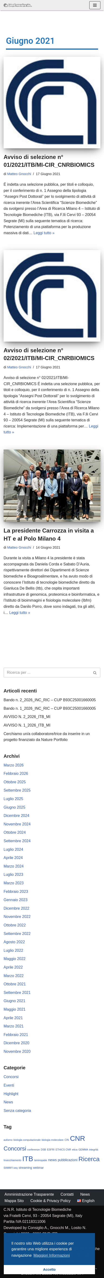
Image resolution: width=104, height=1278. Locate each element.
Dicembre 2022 (16, 908)
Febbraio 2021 (16, 1035)
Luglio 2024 (13, 849)
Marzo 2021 (14, 1026)
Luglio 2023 (13, 875)
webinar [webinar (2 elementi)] (38, 1167)
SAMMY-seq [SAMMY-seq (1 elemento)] (11, 1167)
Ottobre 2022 (15, 925)
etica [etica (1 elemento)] (75, 1149)
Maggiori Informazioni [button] (51, 1255)
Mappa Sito (14, 1201)
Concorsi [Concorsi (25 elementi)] (15, 1148)
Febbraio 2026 (16, 773)
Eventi (9, 1085)
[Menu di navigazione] (94, 5)
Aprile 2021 (13, 1018)
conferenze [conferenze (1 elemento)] (33, 1149)
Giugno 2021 (14, 1001)
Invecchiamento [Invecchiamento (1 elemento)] (12, 1160)
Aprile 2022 (13, 967)
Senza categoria (17, 1111)
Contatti (67, 1194)
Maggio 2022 (15, 959)
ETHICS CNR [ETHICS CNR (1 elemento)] (63, 1149)
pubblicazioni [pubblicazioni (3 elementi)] (67, 1160)
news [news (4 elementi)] (52, 1160)
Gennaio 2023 (16, 900)
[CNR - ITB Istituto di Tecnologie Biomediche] (18, 5)
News (8, 1102)
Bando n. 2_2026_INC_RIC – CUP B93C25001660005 (50, 700)
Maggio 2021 (15, 1009)
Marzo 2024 (14, 866)
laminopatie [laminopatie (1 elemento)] (40, 1160)
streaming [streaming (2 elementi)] (25, 1167)
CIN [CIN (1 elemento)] (67, 1139)
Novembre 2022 (17, 917)
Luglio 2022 (13, 950)
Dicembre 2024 (16, 816)
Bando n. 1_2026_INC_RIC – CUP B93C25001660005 (50, 708)
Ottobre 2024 (15, 832)
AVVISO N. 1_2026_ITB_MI (27, 725)
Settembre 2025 (17, 790)
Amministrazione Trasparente (29, 1194)
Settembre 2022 (17, 934)
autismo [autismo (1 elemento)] (8, 1139)
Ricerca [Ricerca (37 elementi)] (89, 1159)
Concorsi (11, 1077)
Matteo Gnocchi (19, 174)
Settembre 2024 (17, 841)
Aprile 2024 (13, 858)
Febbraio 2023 (16, 892)
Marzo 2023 (14, 883)
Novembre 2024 (17, 824)
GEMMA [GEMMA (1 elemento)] (83, 1149)
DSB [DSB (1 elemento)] (43, 1149)
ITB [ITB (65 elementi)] (27, 1159)
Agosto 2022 (14, 942)
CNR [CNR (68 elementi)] (77, 1138)
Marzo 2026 (14, 765)
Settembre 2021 (17, 993)
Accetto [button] (49, 1269)
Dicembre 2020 (16, 1043)
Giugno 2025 (14, 807)
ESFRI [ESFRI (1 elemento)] (50, 1149)
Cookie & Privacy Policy (50, 1201)
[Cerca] (47, 673)
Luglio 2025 (13, 799)
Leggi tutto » (43, 233)
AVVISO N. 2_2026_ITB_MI (27, 717)
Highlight (11, 1094)
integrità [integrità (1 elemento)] (93, 1149)
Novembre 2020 (17, 1051)
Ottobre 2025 (15, 782)
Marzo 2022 (14, 976)
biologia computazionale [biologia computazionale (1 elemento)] (27, 1139)
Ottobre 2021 (15, 984)
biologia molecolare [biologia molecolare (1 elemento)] (53, 1139)
